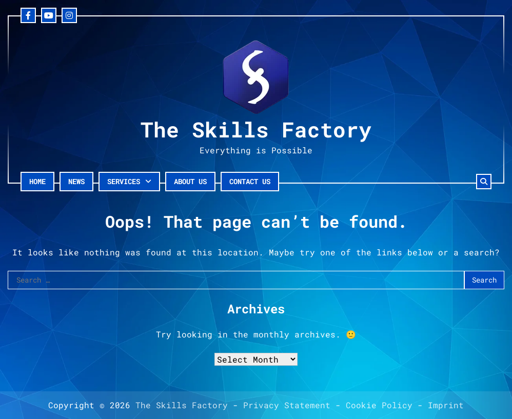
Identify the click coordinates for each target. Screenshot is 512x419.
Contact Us (249, 181)
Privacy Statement (286, 405)
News (76, 181)
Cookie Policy (379, 405)
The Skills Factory (256, 129)
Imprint (446, 405)
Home (37, 181)
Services (123, 181)
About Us (190, 181)
